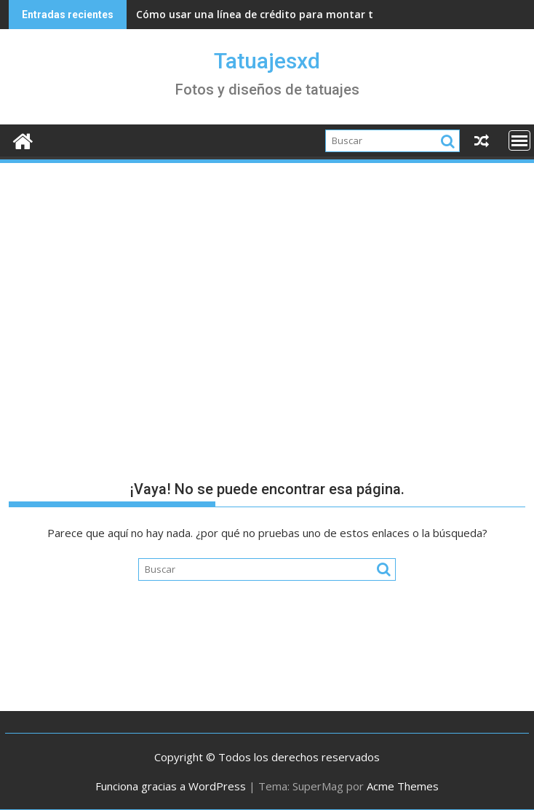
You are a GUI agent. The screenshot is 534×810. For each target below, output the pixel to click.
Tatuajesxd (267, 61)
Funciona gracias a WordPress (170, 786)
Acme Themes (403, 786)
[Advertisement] (267, 274)
